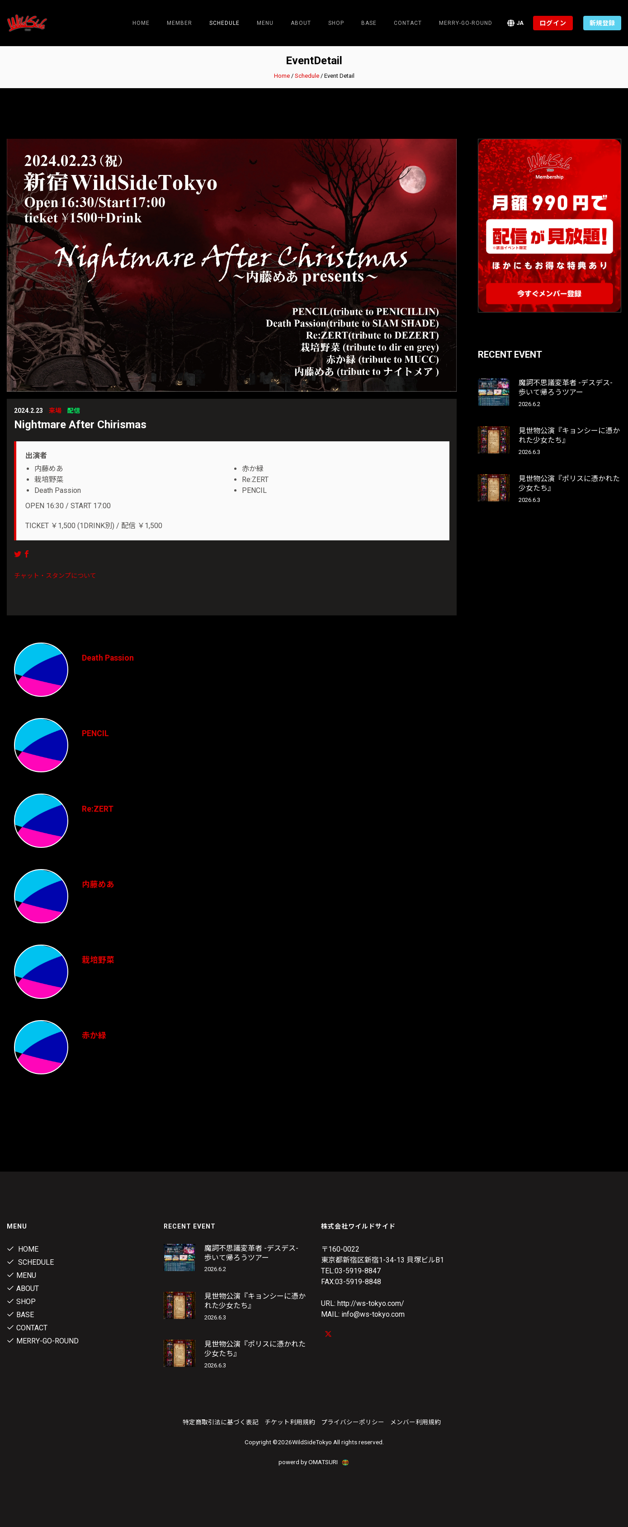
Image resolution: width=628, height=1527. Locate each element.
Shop (336, 23)
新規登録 (602, 23)
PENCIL (95, 733)
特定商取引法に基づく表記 (221, 1422)
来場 (55, 410)
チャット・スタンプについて (55, 575)
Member (179, 23)
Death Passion (108, 657)
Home (141, 23)
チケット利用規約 (289, 1422)
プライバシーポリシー (352, 1422)
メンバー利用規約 (415, 1422)
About (301, 23)
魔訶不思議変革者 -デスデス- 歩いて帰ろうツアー (566, 387)
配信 (73, 410)
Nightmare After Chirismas (80, 424)
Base (369, 23)
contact (408, 23)
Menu (265, 23)
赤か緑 (94, 1035)
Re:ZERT (97, 808)
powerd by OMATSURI (314, 1462)
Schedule (307, 75)
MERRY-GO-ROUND (465, 23)
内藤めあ (98, 884)
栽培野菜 (98, 959)
